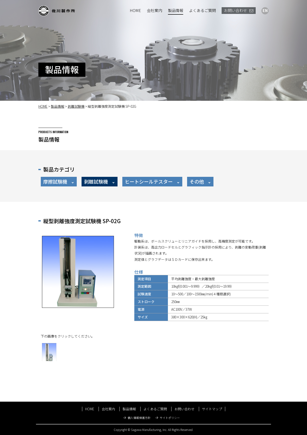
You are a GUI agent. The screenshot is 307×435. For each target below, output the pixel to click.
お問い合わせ (238, 10)
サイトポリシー (170, 418)
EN (265, 10)
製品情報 (175, 10)
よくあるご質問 (202, 10)
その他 (196, 181)
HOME (135, 10)
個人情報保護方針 (139, 418)
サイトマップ (212, 408)
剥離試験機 (76, 106)
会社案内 (154, 10)
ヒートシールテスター (149, 181)
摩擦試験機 (55, 181)
